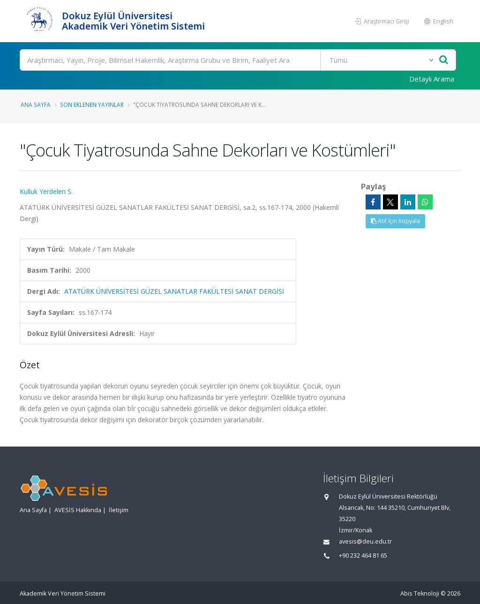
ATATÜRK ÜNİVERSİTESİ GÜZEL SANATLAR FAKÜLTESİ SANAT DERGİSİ (174, 291)
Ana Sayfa (36, 104)
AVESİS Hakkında (77, 510)
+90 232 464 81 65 (363, 555)
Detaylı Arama (431, 78)
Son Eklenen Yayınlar (92, 104)
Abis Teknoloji (419, 593)
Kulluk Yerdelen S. (46, 191)
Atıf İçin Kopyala (395, 221)
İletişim (118, 510)
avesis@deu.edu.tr (365, 541)
